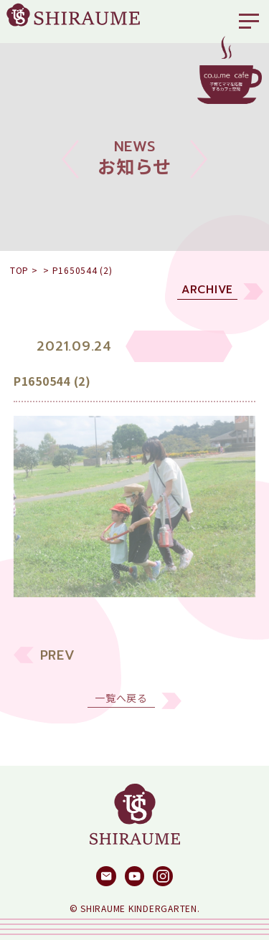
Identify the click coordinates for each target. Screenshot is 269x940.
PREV (57, 663)
